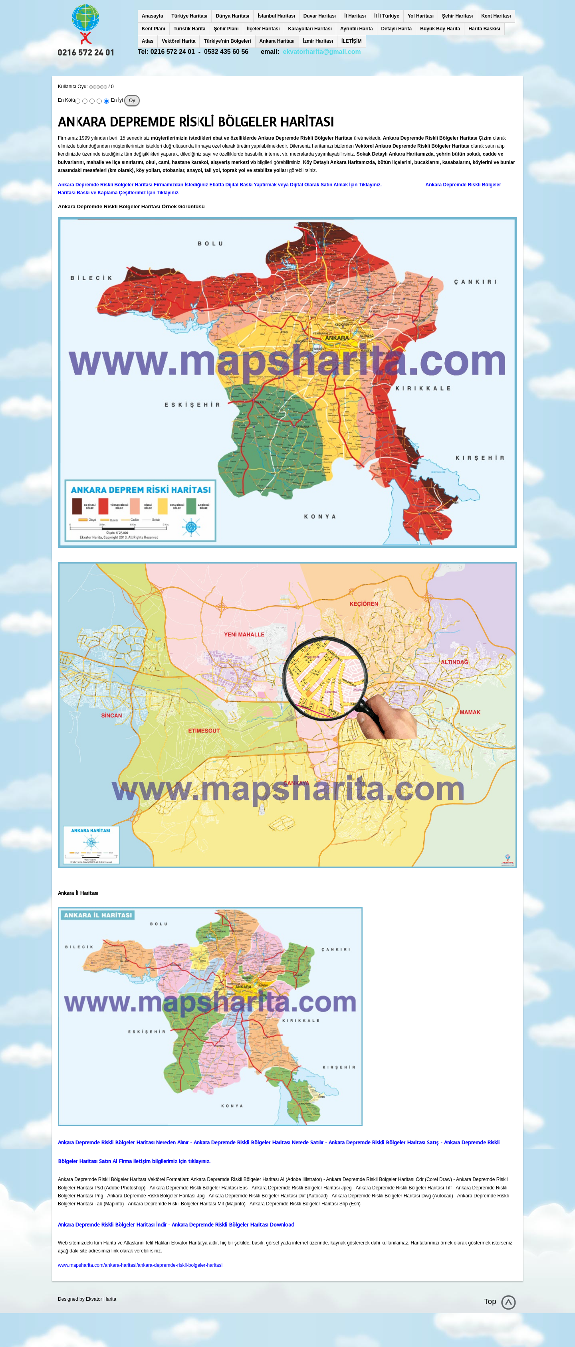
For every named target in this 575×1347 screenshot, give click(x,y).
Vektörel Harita (178, 41)
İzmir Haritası (318, 41)
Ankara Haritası (277, 41)
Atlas (147, 41)
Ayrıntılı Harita (356, 29)
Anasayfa (152, 16)
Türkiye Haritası (189, 16)
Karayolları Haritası (310, 29)
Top (490, 1301)
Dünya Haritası (232, 16)
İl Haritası (355, 16)
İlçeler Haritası (263, 29)
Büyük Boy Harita (440, 29)
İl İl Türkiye (386, 16)
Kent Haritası (496, 16)
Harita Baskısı (484, 29)
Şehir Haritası (457, 16)
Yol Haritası (421, 16)
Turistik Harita (190, 29)
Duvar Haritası (319, 16)
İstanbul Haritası (276, 16)
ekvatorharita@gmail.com (322, 51)
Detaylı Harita (396, 29)
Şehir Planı (226, 29)
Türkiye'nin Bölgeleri (227, 41)
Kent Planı (153, 29)
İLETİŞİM (351, 41)
